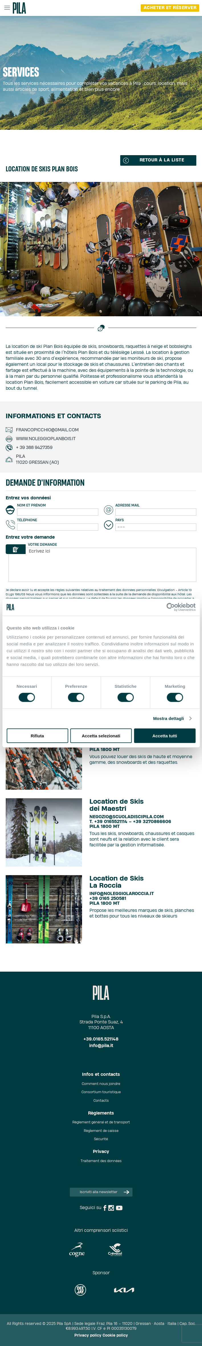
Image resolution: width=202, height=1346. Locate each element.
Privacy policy (87, 1335)
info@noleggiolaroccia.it (121, 894)
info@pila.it (101, 1046)
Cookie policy (115, 1335)
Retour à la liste (153, 160)
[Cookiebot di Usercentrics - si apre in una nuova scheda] (170, 607)
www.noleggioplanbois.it (46, 439)
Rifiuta (37, 735)
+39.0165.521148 (101, 1039)
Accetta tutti (164, 735)
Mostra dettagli (168, 718)
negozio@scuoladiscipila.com (126, 817)
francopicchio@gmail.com (47, 430)
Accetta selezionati (101, 735)
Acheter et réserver (170, 8)
